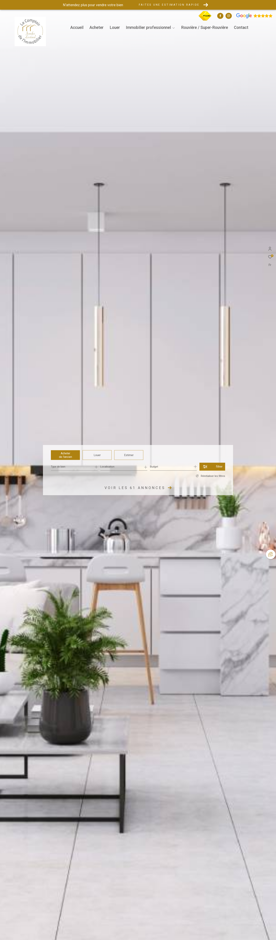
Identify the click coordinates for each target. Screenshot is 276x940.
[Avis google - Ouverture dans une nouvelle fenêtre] (254, 17)
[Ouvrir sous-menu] (173, 28)
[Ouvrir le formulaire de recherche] (212, 467)
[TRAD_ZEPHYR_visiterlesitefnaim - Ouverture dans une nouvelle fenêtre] (205, 20)
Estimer (129, 455)
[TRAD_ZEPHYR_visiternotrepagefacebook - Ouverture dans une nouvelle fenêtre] (220, 16)
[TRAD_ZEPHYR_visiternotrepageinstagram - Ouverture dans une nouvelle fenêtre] (228, 16)
